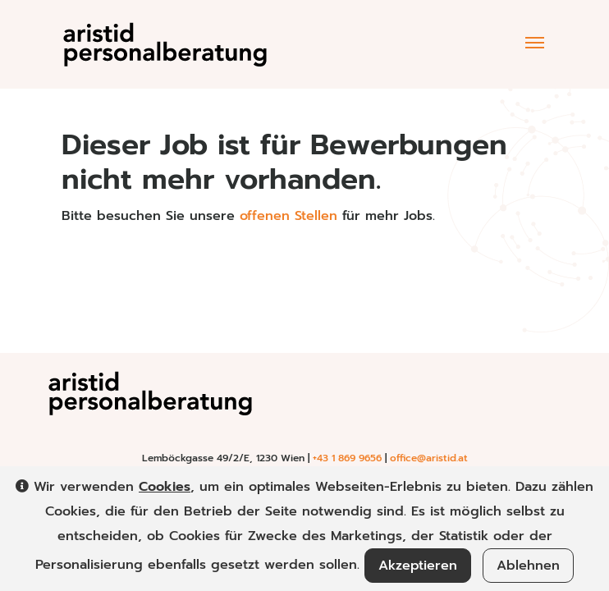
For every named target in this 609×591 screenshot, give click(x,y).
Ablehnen (528, 565)
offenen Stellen (288, 216)
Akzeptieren (417, 565)
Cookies (164, 487)
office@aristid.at (429, 458)
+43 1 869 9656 (347, 458)
